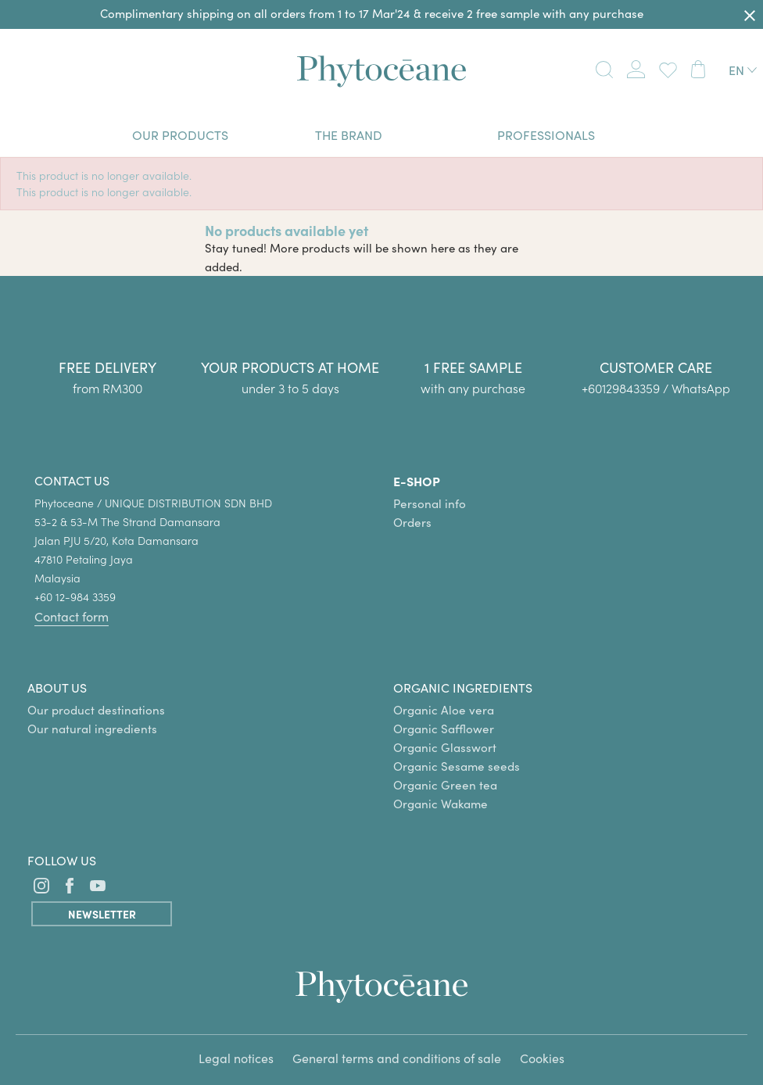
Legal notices (236, 1058)
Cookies (542, 1058)
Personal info (429, 503)
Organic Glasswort (444, 747)
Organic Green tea (445, 785)
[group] (655, 349)
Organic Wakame (440, 803)
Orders (412, 522)
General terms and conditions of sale (396, 1058)
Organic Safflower (443, 728)
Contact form (71, 616)
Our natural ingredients (92, 728)
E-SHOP (416, 480)
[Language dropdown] (743, 70)
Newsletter (102, 914)
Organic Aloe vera (443, 710)
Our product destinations (96, 710)
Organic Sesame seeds (456, 766)
